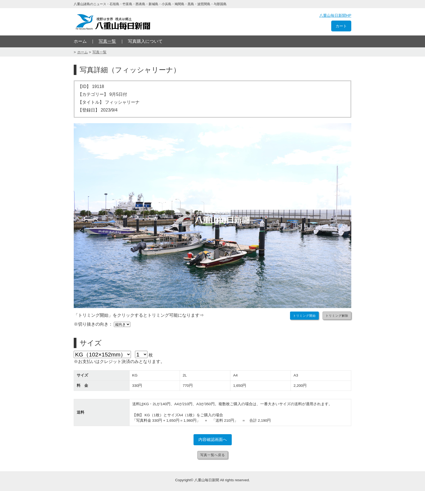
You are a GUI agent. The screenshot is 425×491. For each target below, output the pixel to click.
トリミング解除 (337, 315)
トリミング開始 (304, 315)
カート (341, 26)
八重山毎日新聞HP (335, 15)
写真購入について (145, 41)
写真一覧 (107, 41)
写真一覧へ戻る (212, 455)
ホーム (80, 41)
